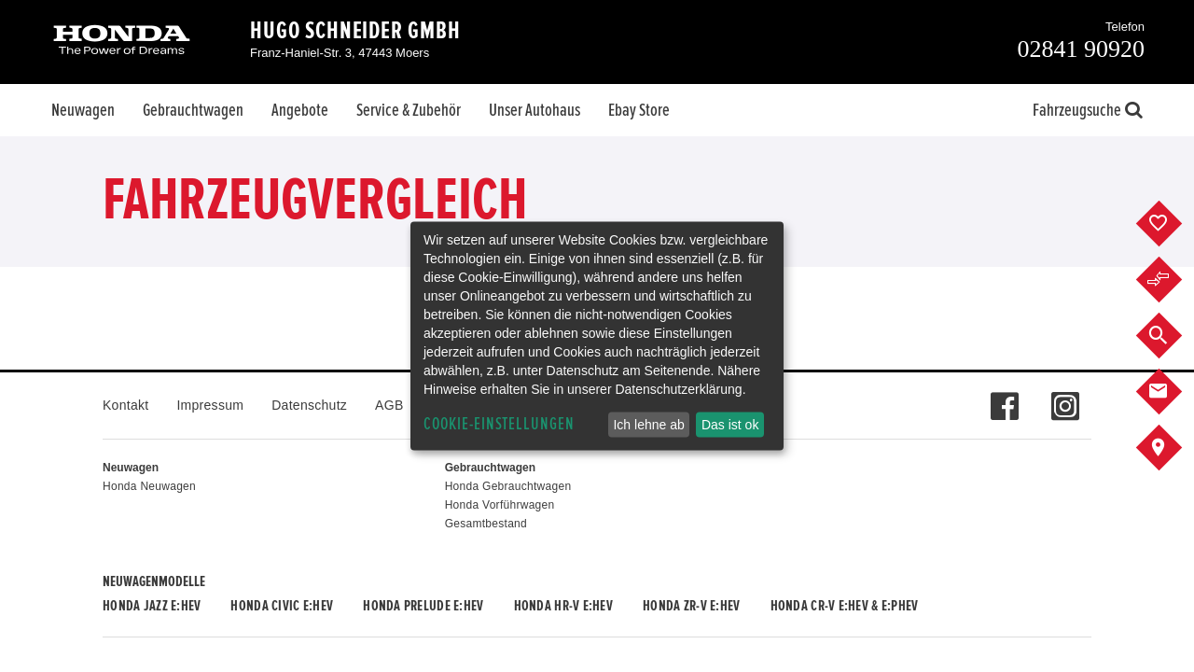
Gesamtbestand (486, 523)
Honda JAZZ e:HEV (152, 605)
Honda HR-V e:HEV (563, 605)
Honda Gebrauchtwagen (508, 486)
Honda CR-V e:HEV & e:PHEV (845, 605)
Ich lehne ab (648, 424)
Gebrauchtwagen (193, 110)
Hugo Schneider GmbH (355, 31)
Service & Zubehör (408, 110)
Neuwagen (83, 110)
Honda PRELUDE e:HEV (423, 605)
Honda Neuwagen (149, 486)
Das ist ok (729, 424)
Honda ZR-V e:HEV (691, 605)
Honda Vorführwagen (500, 504)
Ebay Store (639, 110)
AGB (389, 405)
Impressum (209, 405)
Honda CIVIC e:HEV (281, 605)
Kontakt (125, 405)
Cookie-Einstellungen (499, 424)
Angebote (299, 110)
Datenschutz (309, 405)
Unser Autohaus (534, 110)
